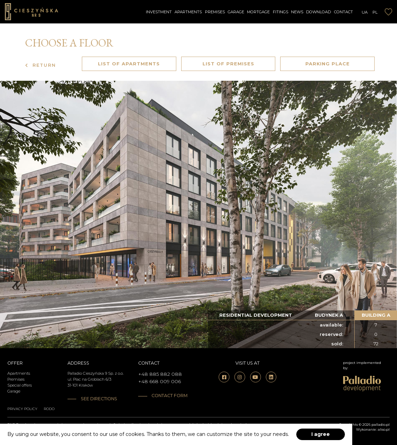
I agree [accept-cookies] (320, 434)
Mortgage (258, 11)
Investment (159, 11)
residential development (255, 315)
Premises (215, 11)
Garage (236, 11)
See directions (99, 398)
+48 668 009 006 (159, 381)
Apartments (188, 11)
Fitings (280, 11)
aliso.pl (384, 429)
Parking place (327, 63)
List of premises (228, 63)
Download (318, 11)
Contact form (169, 395)
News (297, 11)
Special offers (19, 385)
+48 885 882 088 (160, 374)
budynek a (329, 315)
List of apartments (129, 63)
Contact (343, 11)
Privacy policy (22, 409)
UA (365, 12)
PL (375, 12)
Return (40, 65)
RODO (49, 409)
